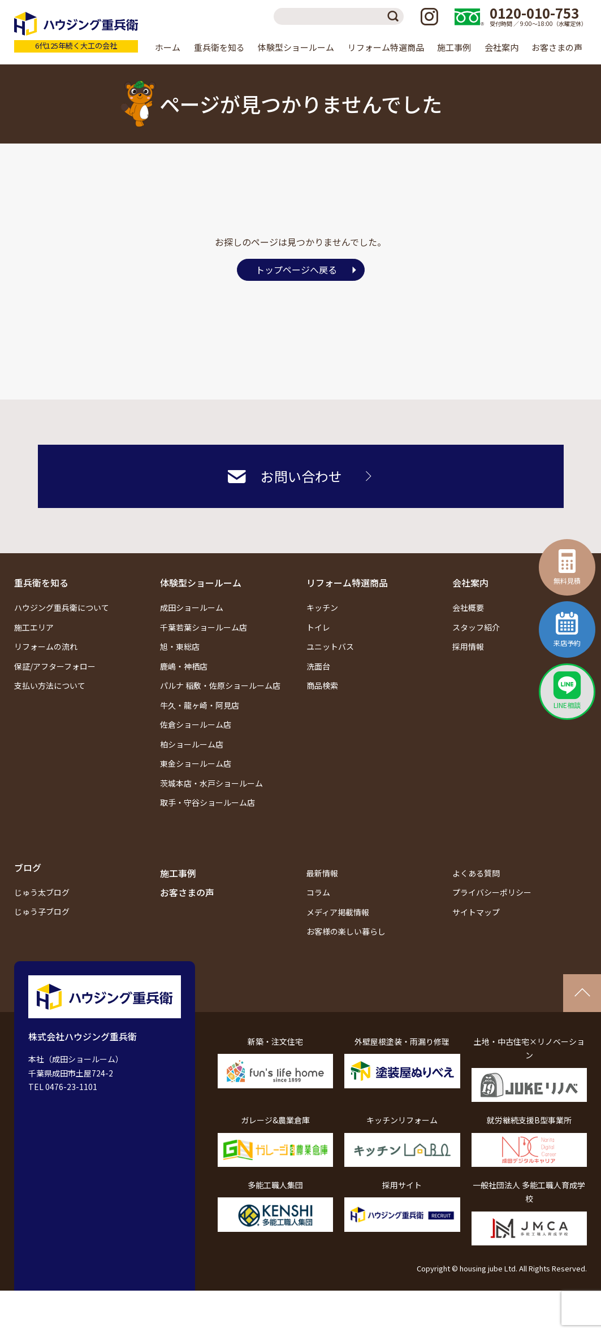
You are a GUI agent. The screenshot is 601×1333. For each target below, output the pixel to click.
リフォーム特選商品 (347, 582)
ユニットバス (330, 646)
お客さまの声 (556, 47)
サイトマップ (476, 912)
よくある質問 (476, 873)
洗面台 (318, 666)
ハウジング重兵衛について (61, 607)
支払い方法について (49, 685)
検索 (395, 16)
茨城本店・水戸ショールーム (211, 783)
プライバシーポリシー (491, 892)
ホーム (167, 47)
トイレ (318, 627)
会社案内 (470, 582)
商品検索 (322, 685)
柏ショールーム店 (191, 744)
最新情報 (322, 873)
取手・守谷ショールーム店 (207, 802)
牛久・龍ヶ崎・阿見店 (199, 705)
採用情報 (468, 646)
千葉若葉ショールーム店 (203, 627)
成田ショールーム (191, 607)
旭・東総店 (180, 646)
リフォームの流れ (45, 646)
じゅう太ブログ (42, 892)
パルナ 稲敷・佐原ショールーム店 (220, 685)
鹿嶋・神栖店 (183, 666)
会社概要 (468, 607)
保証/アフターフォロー (55, 666)
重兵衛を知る (41, 582)
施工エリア (34, 627)
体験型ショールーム (200, 582)
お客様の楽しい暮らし (346, 931)
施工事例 (454, 47)
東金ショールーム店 (195, 763)
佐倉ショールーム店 (195, 724)
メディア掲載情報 (337, 912)
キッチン (322, 607)
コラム (318, 892)
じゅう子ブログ (42, 911)
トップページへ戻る (296, 269)
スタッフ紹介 (476, 627)
